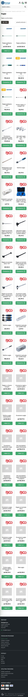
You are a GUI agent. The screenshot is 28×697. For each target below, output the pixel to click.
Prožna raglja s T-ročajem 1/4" (21, 105)
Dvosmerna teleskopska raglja (7, 446)
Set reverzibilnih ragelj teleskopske (21, 446)
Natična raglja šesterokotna (7, 416)
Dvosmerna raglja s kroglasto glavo (21, 386)
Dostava (3, 677)
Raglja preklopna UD (7, 43)
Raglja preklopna (21, 43)
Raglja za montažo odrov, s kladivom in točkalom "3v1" (6, 295)
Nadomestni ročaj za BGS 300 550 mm (7, 169)
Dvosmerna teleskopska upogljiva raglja (7, 477)
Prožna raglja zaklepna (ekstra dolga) (7, 569)
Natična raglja (21, 167)
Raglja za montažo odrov (21, 508)
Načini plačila (4, 675)
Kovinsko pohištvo (5, 644)
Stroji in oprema (5, 642)
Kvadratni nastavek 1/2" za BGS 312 (7, 199)
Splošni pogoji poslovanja (7, 673)
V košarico (7, 82)
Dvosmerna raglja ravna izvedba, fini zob (7, 600)
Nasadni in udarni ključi (16, 11)
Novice (2, 661)
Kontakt (3, 663)
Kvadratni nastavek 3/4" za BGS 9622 (21, 356)
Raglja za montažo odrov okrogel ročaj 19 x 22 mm (21, 264)
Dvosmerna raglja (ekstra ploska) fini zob (21, 600)
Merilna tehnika (4, 645)
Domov (2, 11)
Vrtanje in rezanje (5, 640)
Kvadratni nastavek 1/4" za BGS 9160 (21, 326)
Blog (2, 659)
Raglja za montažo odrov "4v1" (7, 263)
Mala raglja (21, 567)
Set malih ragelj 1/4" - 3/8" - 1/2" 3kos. (21, 138)
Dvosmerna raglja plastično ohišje (7, 508)
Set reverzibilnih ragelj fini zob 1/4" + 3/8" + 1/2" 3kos (21, 200)
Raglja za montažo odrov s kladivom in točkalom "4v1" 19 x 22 (7, 233)
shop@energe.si (7, 630)
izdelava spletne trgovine (11, 695)
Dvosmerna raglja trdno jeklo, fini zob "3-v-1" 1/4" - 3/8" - (21, 295)
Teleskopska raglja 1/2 (21, 73)
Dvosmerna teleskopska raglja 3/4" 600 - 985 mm (7, 138)
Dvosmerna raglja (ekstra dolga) (7, 538)
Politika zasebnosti (5, 671)
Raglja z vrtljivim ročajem (7, 386)
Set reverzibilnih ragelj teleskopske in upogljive (21, 477)
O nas (2, 656)
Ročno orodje (8, 11)
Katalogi (3, 657)
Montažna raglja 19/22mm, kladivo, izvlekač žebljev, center (21, 233)
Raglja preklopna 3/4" (7, 104)
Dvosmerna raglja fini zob (21, 538)
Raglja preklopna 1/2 (7, 73)
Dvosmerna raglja (21, 415)
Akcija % (3, 647)
